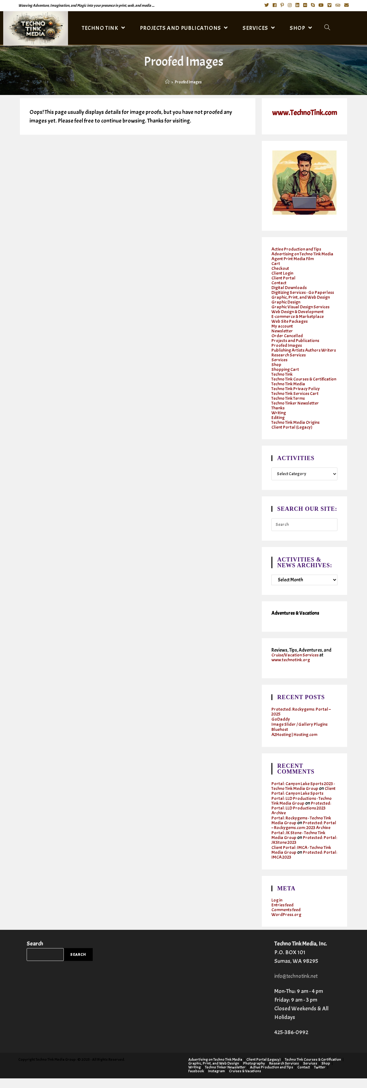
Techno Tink (282, 379)
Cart (275, 263)
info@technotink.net (298, 985)
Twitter (320, 1076)
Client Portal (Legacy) (292, 436)
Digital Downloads (290, 287)
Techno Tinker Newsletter (296, 412)
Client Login (282, 273)
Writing (279, 422)
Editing (278, 427)
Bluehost (280, 739)
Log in (277, 910)
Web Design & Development (299, 311)
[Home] (167, 82)
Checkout (280, 268)
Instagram (216, 1080)
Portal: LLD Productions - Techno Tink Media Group (302, 810)
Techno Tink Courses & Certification (293, 386)
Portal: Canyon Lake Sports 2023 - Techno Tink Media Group (303, 795)
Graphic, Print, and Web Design (301, 297)
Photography (254, 1072)
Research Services (289, 359)
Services (279, 364)
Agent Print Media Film (293, 258)
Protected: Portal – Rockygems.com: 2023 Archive (304, 834)
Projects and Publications (296, 340)
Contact (279, 282)
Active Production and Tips (297, 249)
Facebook (196, 1080)
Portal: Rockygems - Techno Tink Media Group (302, 830)
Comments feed (286, 919)
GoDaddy (280, 729)
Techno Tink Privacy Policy (296, 398)
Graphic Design (286, 302)
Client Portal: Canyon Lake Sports (304, 803)
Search (35, 953)
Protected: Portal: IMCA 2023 (297, 864)
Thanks (278, 417)
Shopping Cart (285, 374)
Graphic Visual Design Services (301, 307)
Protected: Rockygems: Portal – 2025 (301, 721)
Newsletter (282, 331)
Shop (276, 369)
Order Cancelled (287, 335)
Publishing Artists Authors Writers (297, 352)
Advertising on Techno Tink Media (304, 254)
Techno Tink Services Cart (296, 403)
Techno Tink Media (289, 393)
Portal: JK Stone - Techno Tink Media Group (299, 844)
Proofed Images (287, 345)
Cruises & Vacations (245, 1080)
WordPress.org (287, 924)
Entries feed (282, 915)
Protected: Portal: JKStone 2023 (297, 849)
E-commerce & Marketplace (298, 316)
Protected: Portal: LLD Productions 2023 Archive (301, 818)
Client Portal (283, 278)
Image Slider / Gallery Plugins (300, 734)
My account (282, 326)
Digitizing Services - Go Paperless (303, 292)
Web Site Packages (290, 321)
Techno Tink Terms (289, 408)
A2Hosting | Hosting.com (296, 744)
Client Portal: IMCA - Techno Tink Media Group (302, 859)
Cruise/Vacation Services (295, 665)
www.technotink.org (291, 669)
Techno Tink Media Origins (296, 432)
